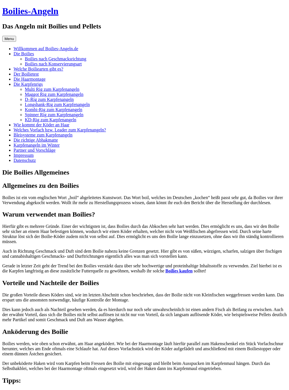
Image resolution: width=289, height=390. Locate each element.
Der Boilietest (26, 74)
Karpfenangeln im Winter (37, 145)
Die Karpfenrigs (28, 84)
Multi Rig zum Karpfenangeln (52, 89)
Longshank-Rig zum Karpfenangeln (57, 104)
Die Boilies (24, 53)
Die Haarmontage (29, 79)
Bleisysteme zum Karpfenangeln (43, 135)
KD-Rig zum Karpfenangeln (50, 119)
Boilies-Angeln (30, 11)
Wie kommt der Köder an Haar (41, 124)
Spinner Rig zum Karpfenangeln (54, 114)
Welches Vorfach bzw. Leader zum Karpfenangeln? (60, 129)
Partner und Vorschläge (35, 150)
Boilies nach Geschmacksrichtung (55, 58)
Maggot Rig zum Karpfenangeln (54, 94)
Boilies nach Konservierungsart (53, 63)
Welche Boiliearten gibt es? (38, 69)
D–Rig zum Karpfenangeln (49, 99)
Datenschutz (25, 160)
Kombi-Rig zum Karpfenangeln (53, 109)
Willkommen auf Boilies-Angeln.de (46, 48)
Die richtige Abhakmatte (36, 140)
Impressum (24, 155)
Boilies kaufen (178, 270)
